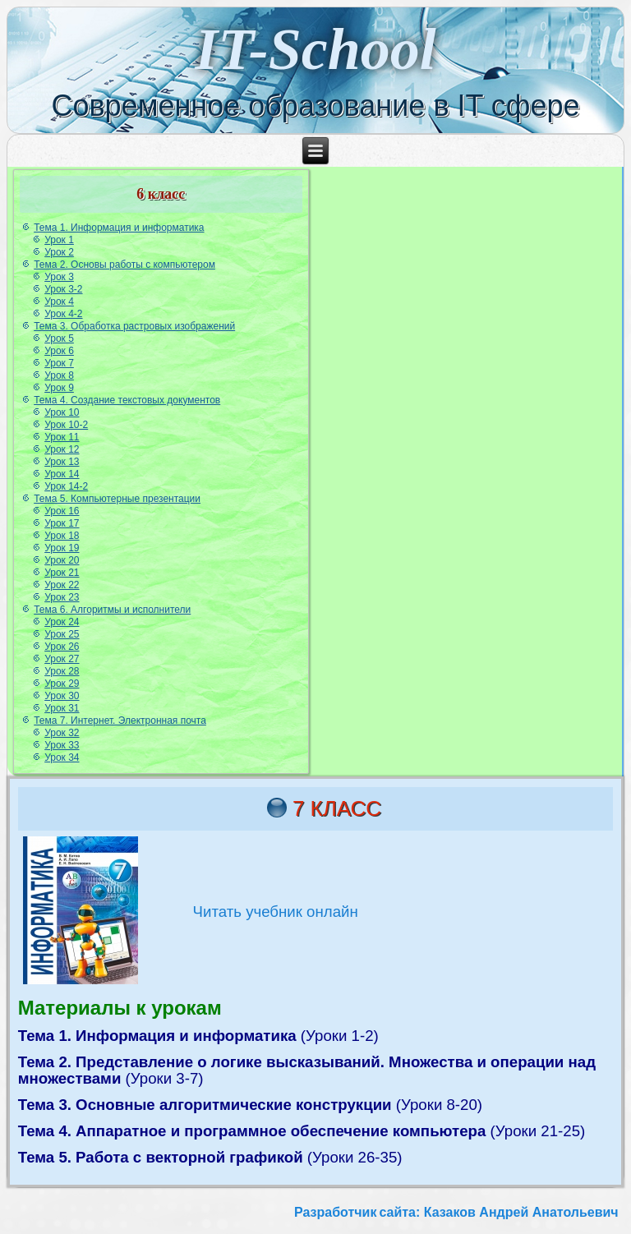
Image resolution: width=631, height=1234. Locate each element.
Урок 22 (61, 585)
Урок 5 (59, 338)
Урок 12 (61, 449)
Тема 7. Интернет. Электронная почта (120, 720)
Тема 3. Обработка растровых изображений (134, 326)
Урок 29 (61, 683)
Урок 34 (61, 757)
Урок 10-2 (66, 425)
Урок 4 (59, 301)
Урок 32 (61, 733)
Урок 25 (61, 634)
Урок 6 (59, 351)
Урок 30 (61, 696)
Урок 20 (61, 560)
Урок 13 (61, 461)
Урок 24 (61, 622)
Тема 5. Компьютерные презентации (117, 498)
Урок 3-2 (63, 289)
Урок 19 (61, 548)
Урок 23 (61, 597)
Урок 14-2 (66, 486)
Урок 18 (61, 535)
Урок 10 (61, 412)
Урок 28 (61, 671)
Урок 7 (59, 363)
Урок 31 (61, 708)
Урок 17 (61, 523)
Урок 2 (59, 252)
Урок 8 (59, 375)
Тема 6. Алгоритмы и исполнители (112, 609)
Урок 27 (61, 659)
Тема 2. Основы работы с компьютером (124, 264)
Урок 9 (59, 388)
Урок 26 (61, 646)
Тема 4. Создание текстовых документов (127, 400)
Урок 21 (61, 572)
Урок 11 (61, 437)
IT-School (315, 49)
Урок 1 (59, 240)
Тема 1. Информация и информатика (119, 227)
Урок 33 (61, 745)
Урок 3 (59, 277)
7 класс (336, 808)
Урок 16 (61, 511)
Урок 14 (61, 474)
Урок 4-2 (63, 314)
